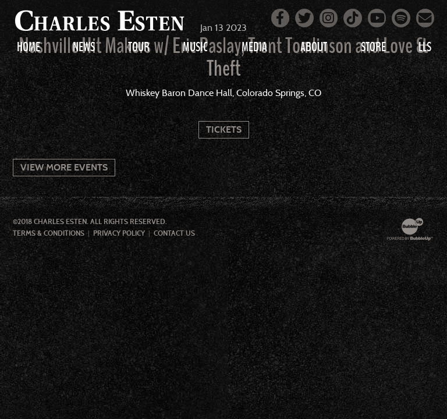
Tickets (224, 129)
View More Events (64, 167)
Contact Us (174, 233)
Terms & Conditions (48, 233)
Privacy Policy (119, 233)
